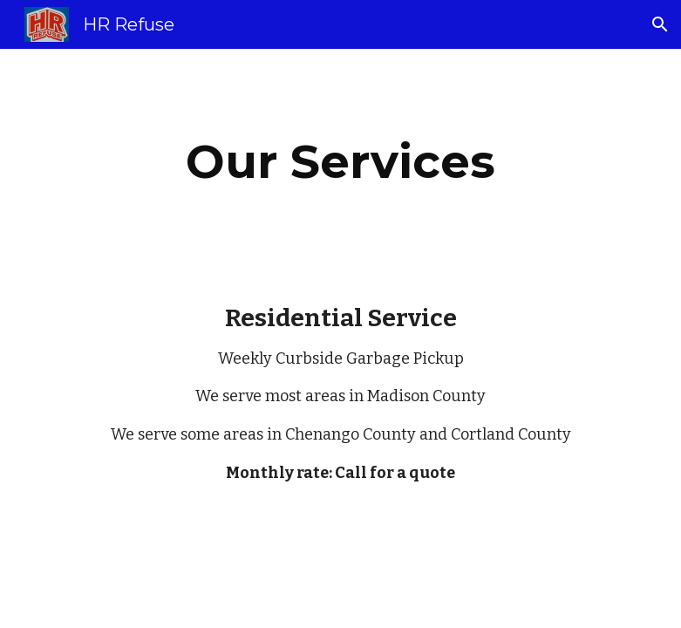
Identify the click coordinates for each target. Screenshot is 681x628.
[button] (660, 24)
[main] (341, 162)
